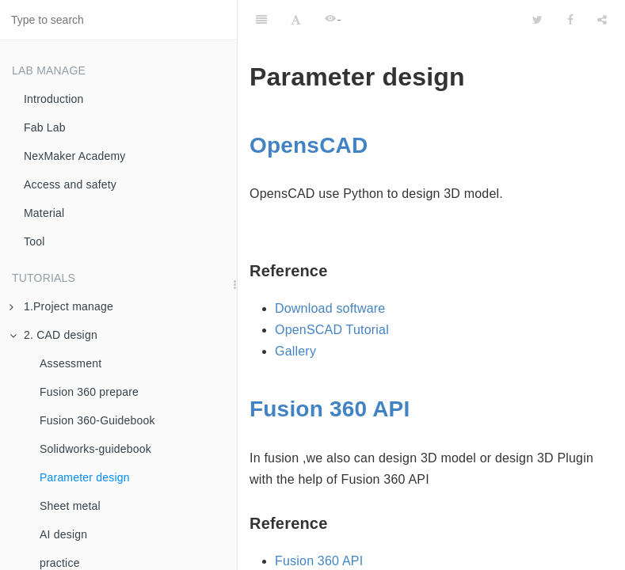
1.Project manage (61, 306)
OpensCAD (309, 145)
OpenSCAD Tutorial (332, 329)
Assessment (70, 363)
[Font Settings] (296, 20)
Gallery (295, 351)
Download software (330, 308)
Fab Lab (45, 127)
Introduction (54, 99)
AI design (63, 534)
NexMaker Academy (74, 156)
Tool (34, 241)
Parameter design (85, 477)
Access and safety (70, 184)
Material (44, 213)
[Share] (602, 20)
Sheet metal (70, 506)
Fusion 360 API (330, 409)
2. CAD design (53, 335)
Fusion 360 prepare (89, 392)
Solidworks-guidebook (95, 449)
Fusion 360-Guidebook (97, 420)
